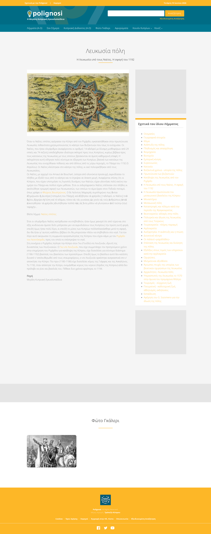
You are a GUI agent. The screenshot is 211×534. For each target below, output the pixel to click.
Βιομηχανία (150, 152)
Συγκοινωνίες (150, 162)
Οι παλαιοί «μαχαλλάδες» (157, 239)
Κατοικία (148, 166)
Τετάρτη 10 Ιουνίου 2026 (175, 3)
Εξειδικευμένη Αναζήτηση (172, 18)
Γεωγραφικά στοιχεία (154, 137)
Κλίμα (147, 141)
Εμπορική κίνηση (152, 159)
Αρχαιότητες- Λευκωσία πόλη (158, 272)
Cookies (59, 519)
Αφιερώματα (121, 28)
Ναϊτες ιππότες (48, 214)
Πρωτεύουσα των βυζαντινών (159, 173)
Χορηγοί (57, 3)
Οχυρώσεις (149, 257)
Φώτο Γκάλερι (103, 28)
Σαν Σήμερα (53, 28)
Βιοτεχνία (149, 155)
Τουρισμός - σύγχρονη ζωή (157, 282)
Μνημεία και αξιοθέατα (155, 261)
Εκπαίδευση (150, 293)
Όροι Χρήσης (72, 519)
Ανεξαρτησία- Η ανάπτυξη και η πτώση (163, 231)
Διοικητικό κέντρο (153, 235)
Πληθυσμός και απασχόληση (158, 148)
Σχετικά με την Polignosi (36, 3)
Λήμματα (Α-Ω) (34, 28)
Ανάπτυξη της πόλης (154, 144)
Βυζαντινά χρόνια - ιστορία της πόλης (163, 170)
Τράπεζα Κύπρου (112, 512)
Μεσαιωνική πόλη (153, 203)
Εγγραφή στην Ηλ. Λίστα (102, 519)
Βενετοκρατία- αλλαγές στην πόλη (161, 213)
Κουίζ (157, 28)
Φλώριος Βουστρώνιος (54, 192)
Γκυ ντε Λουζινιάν (69, 247)
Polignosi (97, 509)
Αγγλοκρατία (150, 228)
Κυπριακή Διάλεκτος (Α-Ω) (77, 28)
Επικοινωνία (122, 519)
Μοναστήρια (150, 199)
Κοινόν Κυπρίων (141, 28)
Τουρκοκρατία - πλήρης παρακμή (161, 224)
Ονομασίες (149, 133)
